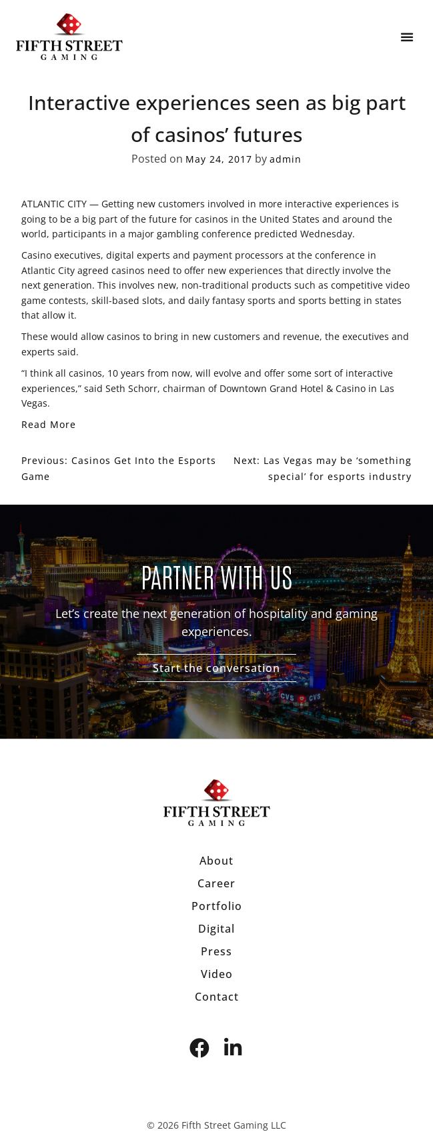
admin (286, 159)
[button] (407, 37)
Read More (48, 424)
